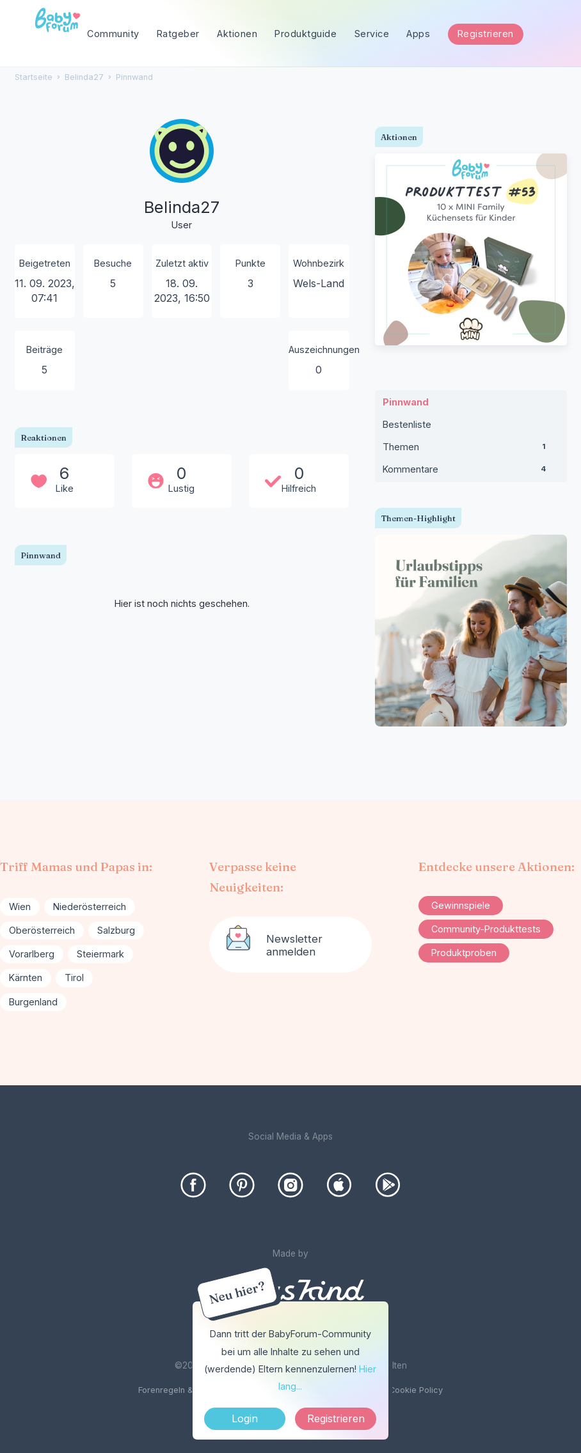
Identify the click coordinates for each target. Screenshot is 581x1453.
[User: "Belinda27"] (182, 175)
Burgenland (33, 1001)
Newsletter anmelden (294, 945)
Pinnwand (406, 402)
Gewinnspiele (460, 905)
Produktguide (306, 33)
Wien (20, 906)
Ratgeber (178, 33)
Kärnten (25, 977)
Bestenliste (407, 424)
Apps (418, 33)
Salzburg (116, 930)
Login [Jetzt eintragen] (245, 1418)
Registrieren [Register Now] (336, 1418)
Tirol (74, 977)
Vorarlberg (31, 953)
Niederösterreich (89, 906)
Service (372, 33)
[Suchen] (552, 34)
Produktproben (464, 952)
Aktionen (237, 33)
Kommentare (471, 472)
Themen (471, 450)
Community (113, 33)
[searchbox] (503, 34)
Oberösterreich (42, 930)
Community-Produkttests (486, 928)
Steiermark (100, 953)
